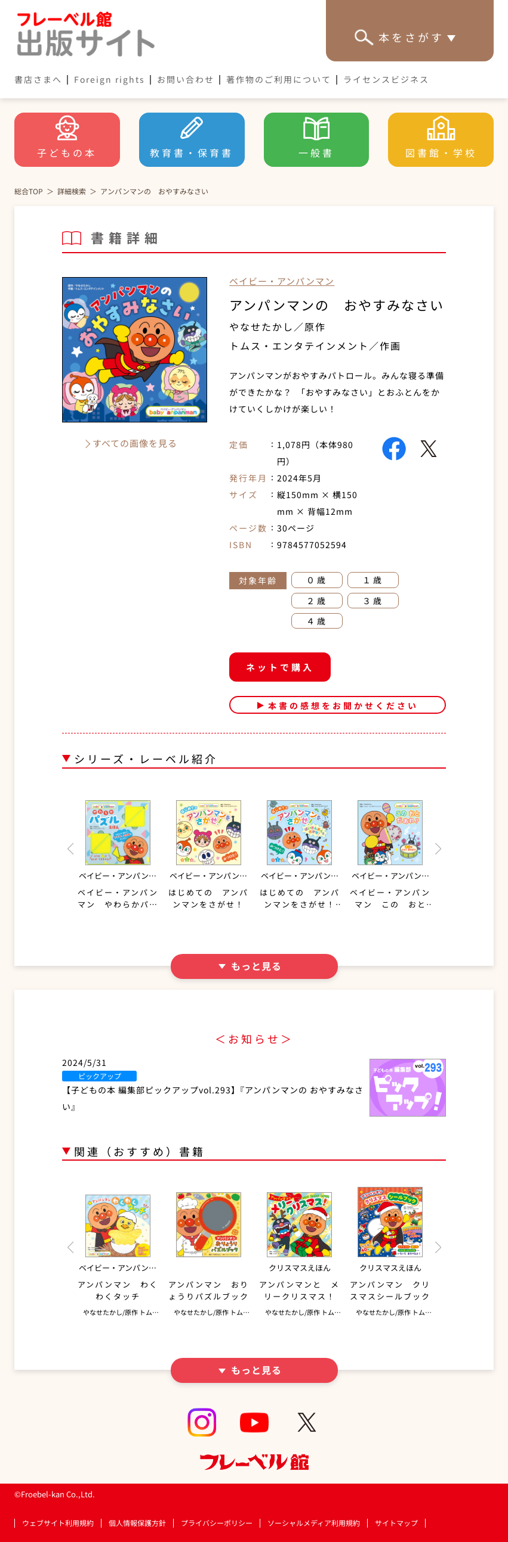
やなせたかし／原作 (277, 326)
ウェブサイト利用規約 (58, 1523)
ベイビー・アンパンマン (281, 281)
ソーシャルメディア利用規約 (313, 1523)
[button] (70, 849)
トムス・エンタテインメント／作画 (315, 345)
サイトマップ (396, 1523)
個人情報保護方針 (137, 1523)
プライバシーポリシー (217, 1523)
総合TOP (28, 191)
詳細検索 (71, 191)
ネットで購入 (280, 667)
